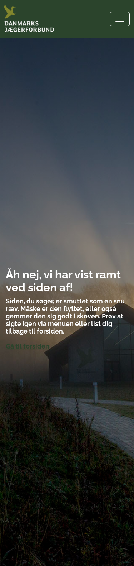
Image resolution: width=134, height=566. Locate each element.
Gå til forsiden (27, 346)
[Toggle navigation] (120, 19)
